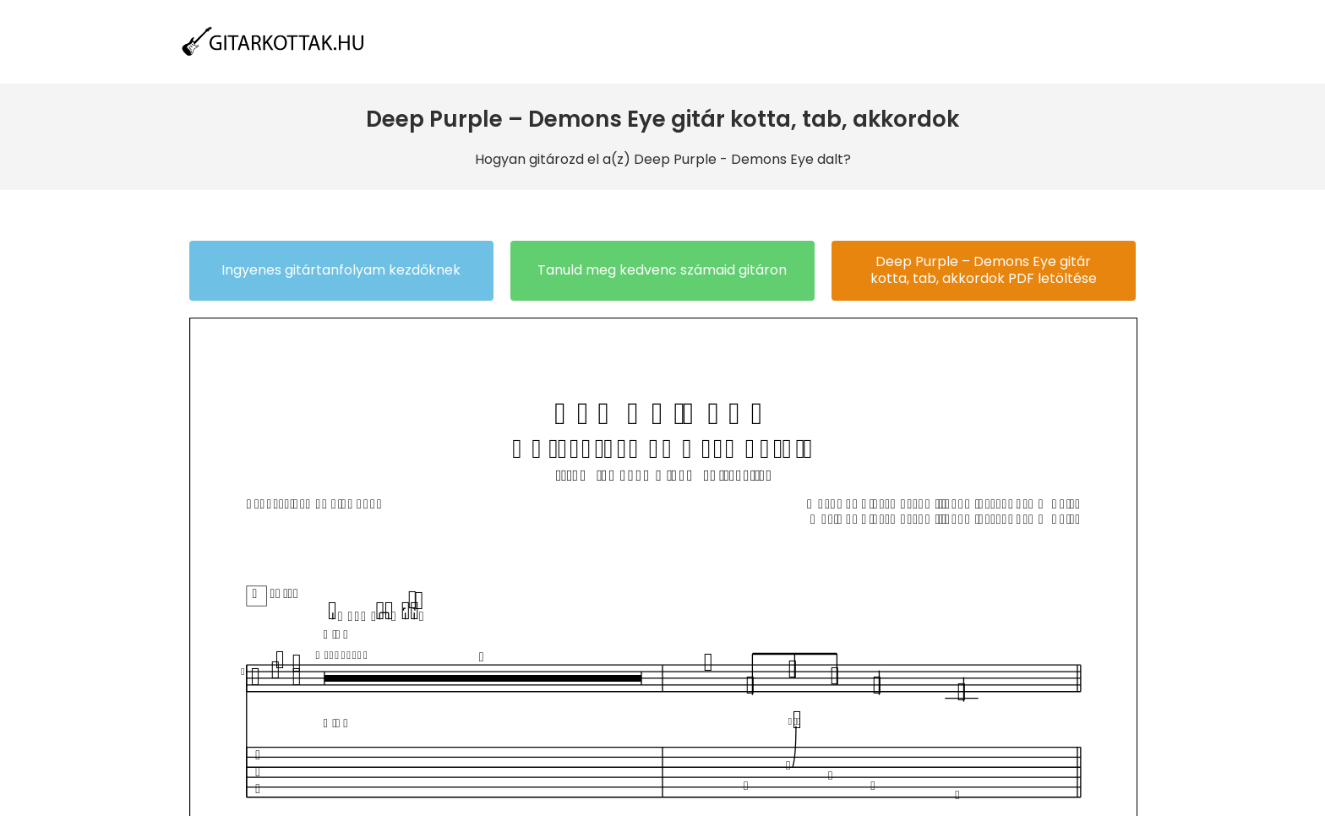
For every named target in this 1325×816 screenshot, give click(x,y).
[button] (341, 271)
